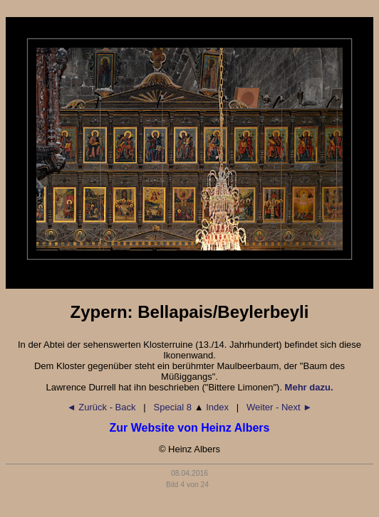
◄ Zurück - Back (101, 407)
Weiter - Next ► (279, 407)
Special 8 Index (191, 407)
